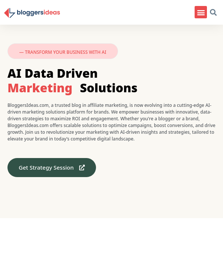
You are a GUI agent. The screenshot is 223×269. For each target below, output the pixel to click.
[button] (201, 12)
